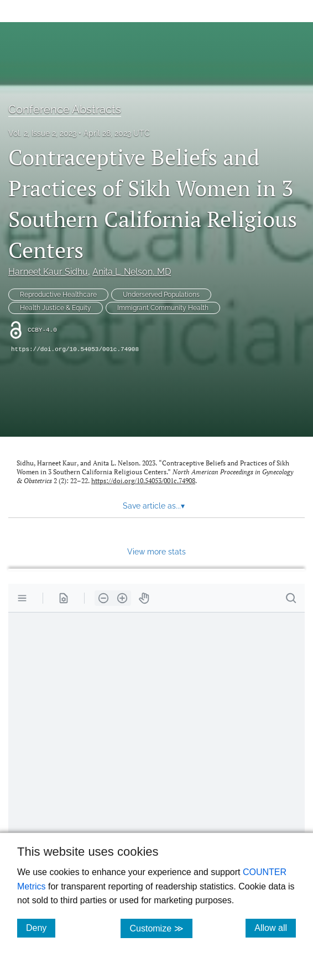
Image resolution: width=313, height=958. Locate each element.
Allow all (275, 928)
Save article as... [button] (154, 505)
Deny (40, 928)
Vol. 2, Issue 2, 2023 (42, 133)
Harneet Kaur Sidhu (48, 271)
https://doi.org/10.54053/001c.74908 (75, 349)
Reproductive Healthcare (58, 295)
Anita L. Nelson (131, 271)
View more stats (156, 551)
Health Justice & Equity (55, 308)
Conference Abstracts (64, 109)
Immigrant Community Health (162, 308)
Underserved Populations (161, 295)
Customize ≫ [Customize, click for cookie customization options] (160, 928)
